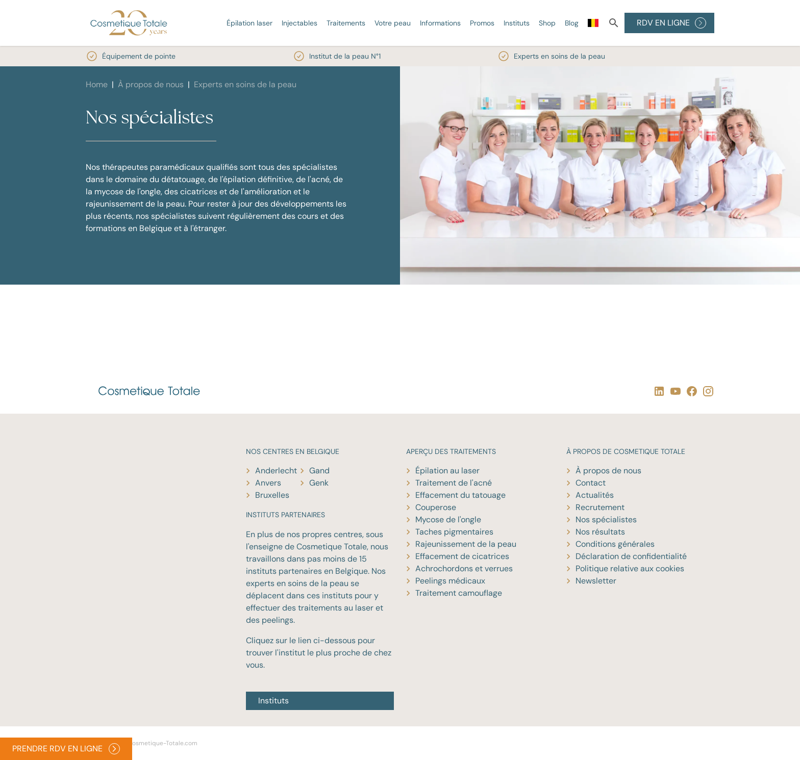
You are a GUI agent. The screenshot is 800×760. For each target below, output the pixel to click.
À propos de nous (151, 84)
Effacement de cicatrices (462, 556)
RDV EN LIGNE (671, 23)
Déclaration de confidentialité (631, 556)
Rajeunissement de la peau (465, 544)
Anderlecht (276, 470)
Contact (591, 482)
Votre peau (392, 23)
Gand (319, 470)
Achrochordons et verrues (464, 568)
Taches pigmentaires (454, 531)
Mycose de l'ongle (448, 519)
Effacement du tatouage (460, 495)
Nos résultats (600, 531)
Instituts (517, 23)
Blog (572, 23)
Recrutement (600, 507)
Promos (482, 23)
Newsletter (596, 580)
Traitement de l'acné (453, 482)
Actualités (595, 495)
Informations (440, 23)
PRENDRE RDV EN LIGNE (66, 748)
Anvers (268, 482)
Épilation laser (249, 23)
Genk (319, 482)
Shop (547, 23)
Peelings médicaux (450, 580)
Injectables (299, 23)
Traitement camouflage (458, 593)
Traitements (346, 23)
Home (97, 84)
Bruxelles (272, 495)
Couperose (435, 507)
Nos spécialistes (606, 519)
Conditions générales (615, 544)
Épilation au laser (447, 470)
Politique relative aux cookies (630, 568)
